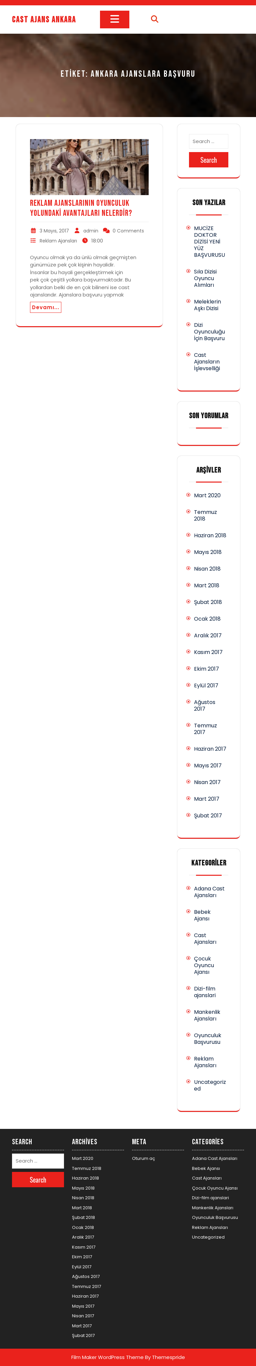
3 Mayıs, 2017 (54, 230)
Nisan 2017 (207, 782)
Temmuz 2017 (205, 729)
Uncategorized (210, 1085)
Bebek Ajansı (202, 915)
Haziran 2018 (210, 535)
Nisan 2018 (207, 569)
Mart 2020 (207, 495)
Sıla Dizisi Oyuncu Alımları (205, 278)
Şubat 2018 (208, 602)
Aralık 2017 (208, 635)
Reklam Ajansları (58, 240)
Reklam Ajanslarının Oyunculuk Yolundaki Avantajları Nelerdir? (81, 208)
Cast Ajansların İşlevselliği (207, 361)
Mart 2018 (206, 585)
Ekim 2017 (206, 669)
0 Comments (128, 230)
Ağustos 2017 (204, 705)
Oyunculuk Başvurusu (207, 1039)
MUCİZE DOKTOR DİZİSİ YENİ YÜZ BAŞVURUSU (209, 241)
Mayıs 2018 (208, 552)
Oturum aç (143, 1158)
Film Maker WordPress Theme (107, 1357)
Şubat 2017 (208, 815)
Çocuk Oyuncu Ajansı (204, 965)
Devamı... (45, 307)
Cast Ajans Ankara (44, 20)
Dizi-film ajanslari (205, 992)
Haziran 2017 (210, 749)
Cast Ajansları (205, 938)
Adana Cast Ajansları (209, 892)
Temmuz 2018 (205, 515)
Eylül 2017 (206, 685)
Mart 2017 (206, 799)
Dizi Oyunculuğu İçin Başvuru (209, 331)
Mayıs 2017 (208, 765)
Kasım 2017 (208, 652)
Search (208, 160)
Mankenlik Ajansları (207, 1015)
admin (90, 230)
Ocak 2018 (207, 619)
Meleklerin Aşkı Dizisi (207, 305)
